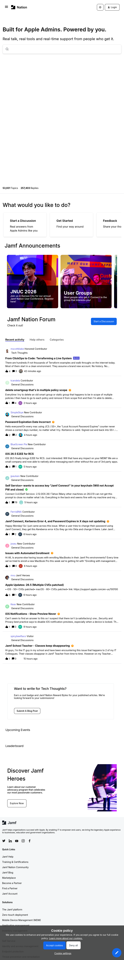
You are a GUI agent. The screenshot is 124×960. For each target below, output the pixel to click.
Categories (57, 339)
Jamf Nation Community (15, 867)
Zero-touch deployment (15, 914)
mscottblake (17, 348)
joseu (14, 543)
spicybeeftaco (18, 636)
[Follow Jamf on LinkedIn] (10, 840)
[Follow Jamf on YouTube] (16, 841)
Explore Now (17, 803)
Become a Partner (12, 883)
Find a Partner (10, 888)
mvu (13, 575)
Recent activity (14, 339)
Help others (37, 339)
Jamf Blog (7, 872)
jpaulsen (15, 476)
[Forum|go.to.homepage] (19, 7)
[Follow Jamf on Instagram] (23, 840)
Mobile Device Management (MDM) (21, 920)
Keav (13, 604)
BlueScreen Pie (19, 444)
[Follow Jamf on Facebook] (29, 840)
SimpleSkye (17, 412)
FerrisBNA (16, 511)
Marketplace (9, 877)
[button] (116, 952)
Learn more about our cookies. (66, 938)
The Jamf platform (12, 909)
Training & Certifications (15, 862)
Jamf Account (9, 893)
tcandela (15, 380)
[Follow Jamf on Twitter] (3, 841)
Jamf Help (7, 856)
